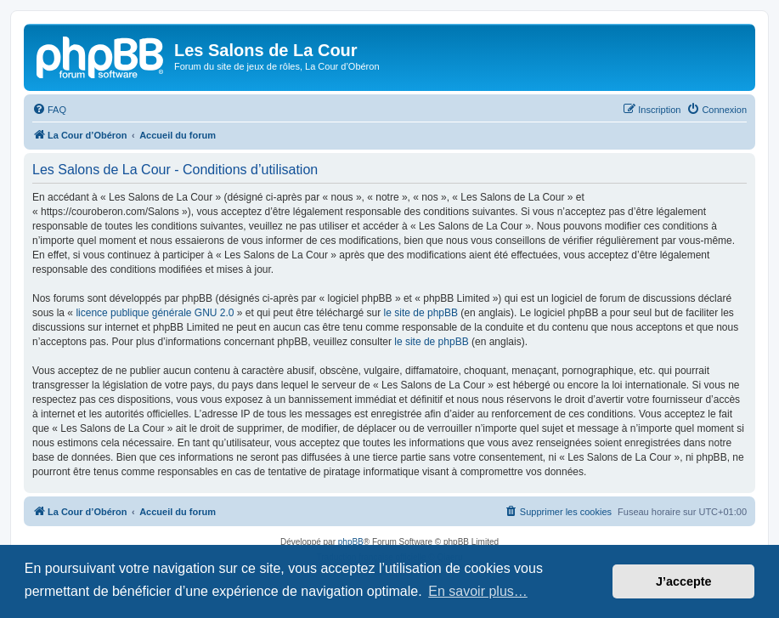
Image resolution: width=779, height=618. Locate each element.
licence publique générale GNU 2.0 (155, 313)
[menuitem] (49, 109)
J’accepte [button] (684, 581)
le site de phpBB (421, 313)
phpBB (351, 542)
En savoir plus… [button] (478, 591)
